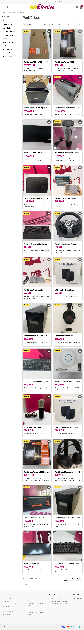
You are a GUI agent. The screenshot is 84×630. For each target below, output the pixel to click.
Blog (81, 1)
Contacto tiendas (8, 609)
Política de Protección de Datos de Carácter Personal (60, 602)
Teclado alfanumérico (10, 53)
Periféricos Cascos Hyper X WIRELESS (68, 342)
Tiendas (65, 1)
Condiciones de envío (10, 604)
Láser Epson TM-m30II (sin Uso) (36, 108)
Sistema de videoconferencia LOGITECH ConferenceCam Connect (67, 160)
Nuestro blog (7, 614)
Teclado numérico (9, 56)
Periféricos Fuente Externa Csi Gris (67, 114)
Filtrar (27, 25)
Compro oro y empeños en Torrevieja (35, 613)
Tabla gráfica (7, 49)
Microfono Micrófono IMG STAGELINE (36, 434)
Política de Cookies (57, 599)
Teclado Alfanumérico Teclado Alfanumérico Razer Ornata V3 (65, 571)
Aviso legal (6, 601)
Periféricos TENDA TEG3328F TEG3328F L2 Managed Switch (34, 69)
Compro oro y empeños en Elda (35, 618)
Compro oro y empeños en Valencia (35, 600)
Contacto (58, 1)
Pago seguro (7, 606)
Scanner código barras (8, 44)
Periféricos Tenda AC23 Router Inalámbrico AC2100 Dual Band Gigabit (37, 479)
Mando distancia (9, 32)
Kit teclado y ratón (9, 24)
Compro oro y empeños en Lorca (35, 609)
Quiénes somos (73, 1)
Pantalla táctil (8, 35)
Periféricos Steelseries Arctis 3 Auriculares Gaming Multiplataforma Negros (67, 480)
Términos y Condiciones (10, 599)
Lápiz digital (7, 28)
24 (59, 25)
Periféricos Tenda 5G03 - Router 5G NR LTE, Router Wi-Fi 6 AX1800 (67, 69)
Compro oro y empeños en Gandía (35, 604)
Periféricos (5, 16)
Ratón (5, 39)
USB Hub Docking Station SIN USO (66, 296)
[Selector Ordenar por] (50, 24)
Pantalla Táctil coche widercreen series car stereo (35, 571)
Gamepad (6, 21)
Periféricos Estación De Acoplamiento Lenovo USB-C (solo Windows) (37, 160)
